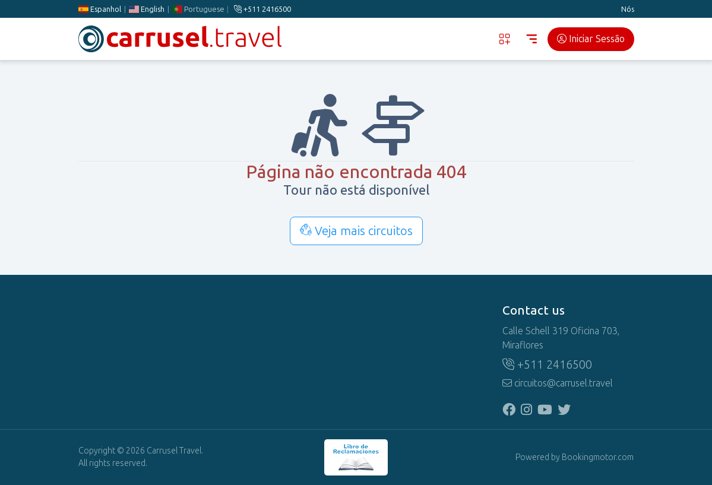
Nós (627, 9)
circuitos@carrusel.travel (557, 383)
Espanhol (99, 9)
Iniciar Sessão (591, 39)
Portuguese (198, 9)
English (146, 9)
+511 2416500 (262, 9)
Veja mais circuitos (356, 231)
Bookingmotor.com (598, 457)
